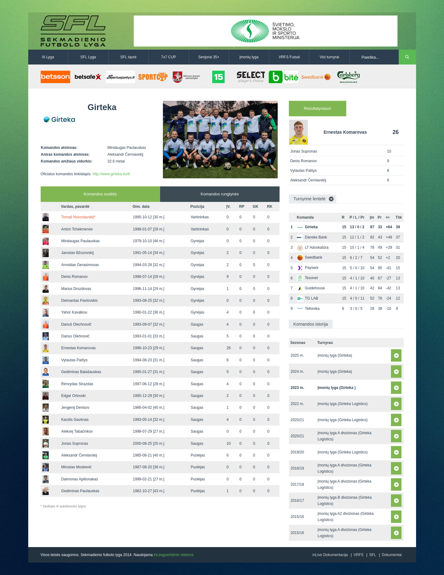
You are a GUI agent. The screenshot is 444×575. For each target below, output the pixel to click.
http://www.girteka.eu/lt (111, 174)
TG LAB (307, 298)
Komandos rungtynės (220, 194)
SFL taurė (128, 57)
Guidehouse (311, 288)
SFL (372, 555)
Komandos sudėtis (100, 194)
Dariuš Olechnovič (76, 324)
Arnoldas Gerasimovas (80, 265)
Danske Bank (312, 237)
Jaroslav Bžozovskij (77, 253)
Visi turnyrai (329, 57)
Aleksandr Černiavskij (79, 455)
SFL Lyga (88, 57)
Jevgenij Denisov (75, 407)
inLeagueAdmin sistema (173, 555)
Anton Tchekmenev (77, 229)
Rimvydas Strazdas (77, 384)
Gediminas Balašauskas (81, 372)
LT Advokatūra (312, 247)
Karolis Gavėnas (74, 419)
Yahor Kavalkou (74, 312)
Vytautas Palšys (74, 360)
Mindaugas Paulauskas (80, 241)
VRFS (359, 555)
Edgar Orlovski (73, 396)
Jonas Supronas (74, 443)
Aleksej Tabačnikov (77, 431)
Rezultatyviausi (317, 108)
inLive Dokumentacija (330, 555)
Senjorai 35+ (208, 57)
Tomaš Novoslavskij (78, 217)
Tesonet (307, 278)
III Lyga (48, 57)
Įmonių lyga (249, 57)
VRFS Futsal (289, 57)
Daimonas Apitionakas (79, 479)
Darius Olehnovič (75, 336)
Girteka (307, 227)
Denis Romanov (74, 276)
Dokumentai (391, 555)
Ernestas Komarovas (78, 348)
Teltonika (308, 308)
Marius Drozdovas (76, 289)
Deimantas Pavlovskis (79, 300)
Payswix (307, 267)
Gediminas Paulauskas (80, 491)
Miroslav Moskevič (76, 467)
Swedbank (309, 257)
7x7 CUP (168, 57)
